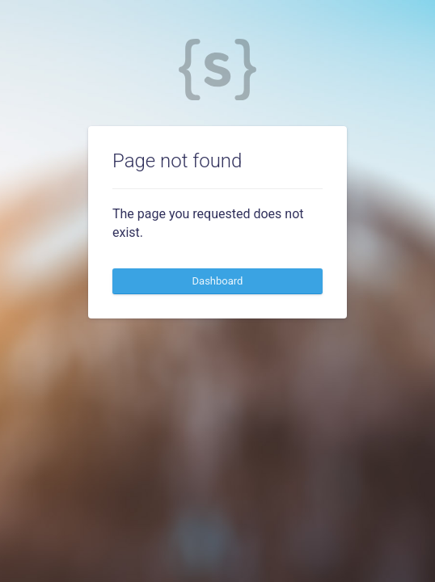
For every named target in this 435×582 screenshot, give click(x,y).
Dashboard (217, 281)
